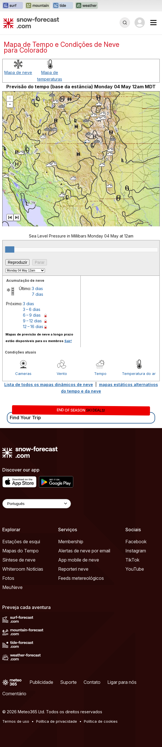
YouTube (134, 569)
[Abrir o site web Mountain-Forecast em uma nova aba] (37, 5)
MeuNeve (12, 587)
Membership (70, 541)
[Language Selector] (36, 503)
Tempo (100, 373)
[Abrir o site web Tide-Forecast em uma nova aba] (62, 5)
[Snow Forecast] (31, 22)
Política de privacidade (56, 721)
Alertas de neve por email (84, 551)
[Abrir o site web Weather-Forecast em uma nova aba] (86, 5)
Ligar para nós (122, 682)
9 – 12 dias (32, 320)
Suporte (68, 682)
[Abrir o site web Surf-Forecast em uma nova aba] (12, 5)
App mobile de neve (78, 560)
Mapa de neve (18, 72)
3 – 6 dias (31, 309)
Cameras (23, 373)
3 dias (37, 288)
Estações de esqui (21, 541)
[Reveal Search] (125, 22)
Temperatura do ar (139, 373)
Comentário (14, 693)
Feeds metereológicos (81, 578)
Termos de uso (15, 721)
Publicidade (41, 682)
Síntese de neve (18, 560)
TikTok (132, 560)
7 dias (37, 294)
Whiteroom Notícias (22, 569)
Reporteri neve (73, 569)
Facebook (136, 541)
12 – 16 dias (33, 326)
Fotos (8, 578)
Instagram (135, 551)
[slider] (9, 249)
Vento (62, 373)
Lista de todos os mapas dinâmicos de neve (48, 384)
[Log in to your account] (140, 22)
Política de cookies (101, 721)
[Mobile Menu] (153, 22)
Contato (92, 682)
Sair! (68, 341)
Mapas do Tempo (20, 551)
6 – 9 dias (32, 315)
